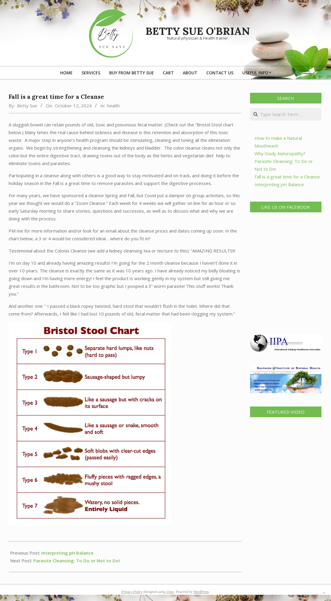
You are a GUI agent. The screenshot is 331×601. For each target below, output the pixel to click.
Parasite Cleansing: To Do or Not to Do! (76, 561)
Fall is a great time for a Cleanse (287, 177)
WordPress (201, 592)
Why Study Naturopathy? (280, 153)
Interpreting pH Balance (67, 553)
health (113, 106)
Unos (170, 592)
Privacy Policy (132, 592)
